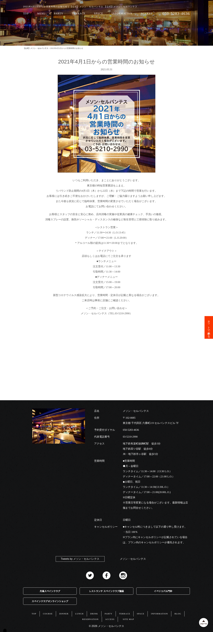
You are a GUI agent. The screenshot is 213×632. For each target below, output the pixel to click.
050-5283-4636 (131, 429)
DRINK (94, 613)
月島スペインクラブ (50, 591)
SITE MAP (128, 619)
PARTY (58, 13)
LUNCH (79, 613)
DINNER (64, 613)
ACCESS (146, 13)
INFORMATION (122, 13)
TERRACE (78, 13)
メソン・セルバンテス (133, 558)
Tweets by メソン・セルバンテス (80, 558)
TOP (26, 13)
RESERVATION (90, 619)
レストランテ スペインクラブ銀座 (106, 591)
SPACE (98, 13)
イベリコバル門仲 (163, 591)
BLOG (178, 613)
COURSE (48, 613)
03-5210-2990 (130, 436)
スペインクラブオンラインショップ (50, 601)
